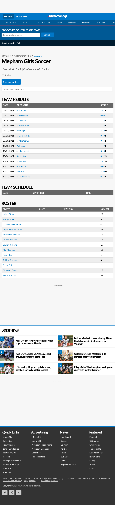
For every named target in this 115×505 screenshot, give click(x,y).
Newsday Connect (40, 448)
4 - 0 (101, 171)
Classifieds (36, 452)
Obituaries (94, 441)
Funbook (93, 437)
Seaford (21, 171)
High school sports (69, 464)
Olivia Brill (9, 265)
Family (92, 460)
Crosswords (94, 444)
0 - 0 (101, 115)
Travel (92, 464)
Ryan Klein (9, 255)
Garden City (25, 135)
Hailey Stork (9, 214)
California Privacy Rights (55, 478)
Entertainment (95, 452)
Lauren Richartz (11, 239)
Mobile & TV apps (11, 464)
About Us (7, 437)
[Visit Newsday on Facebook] (4, 492)
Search (48, 35)
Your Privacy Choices (49, 480)
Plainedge (24, 115)
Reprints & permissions (101, 478)
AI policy (32, 480)
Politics (64, 448)
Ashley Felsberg (11, 260)
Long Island (10, 23)
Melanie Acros (10, 275)
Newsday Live (9, 452)
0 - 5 (101, 151)
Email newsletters (11, 448)
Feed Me (72, 23)
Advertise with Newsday (12, 480)
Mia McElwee (10, 250)
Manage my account (12, 460)
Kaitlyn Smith (10, 219)
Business (101, 23)
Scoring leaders (12, 81)
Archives (7, 472)
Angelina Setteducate (13, 229)
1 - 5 (101, 125)
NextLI (92, 468)
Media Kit (36, 437)
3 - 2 (101, 156)
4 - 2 (101, 130)
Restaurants (94, 456)
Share (7, 75)
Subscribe (7, 441)
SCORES (8, 56)
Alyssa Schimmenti (12, 234)
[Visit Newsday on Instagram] (18, 492)
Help (26, 480)
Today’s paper (9, 444)
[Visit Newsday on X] (11, 492)
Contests (7, 468)
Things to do (43, 23)
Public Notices (38, 456)
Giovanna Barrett (12, 270)
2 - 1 (101, 161)
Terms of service (9, 478)
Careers (6, 456)
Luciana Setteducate (13, 224)
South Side (25, 125)
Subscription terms (24, 478)
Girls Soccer (24, 56)
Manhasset (23, 120)
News (59, 23)
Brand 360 (36, 441)
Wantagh (22, 130)
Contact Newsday (83, 478)
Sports (26, 23)
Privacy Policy (39, 478)
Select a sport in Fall (12, 43)
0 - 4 (101, 140)
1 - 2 (101, 110)
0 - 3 (101, 135)
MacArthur (23, 110)
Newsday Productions (42, 444)
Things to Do (95, 448)
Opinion (86, 23)
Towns (63, 460)
